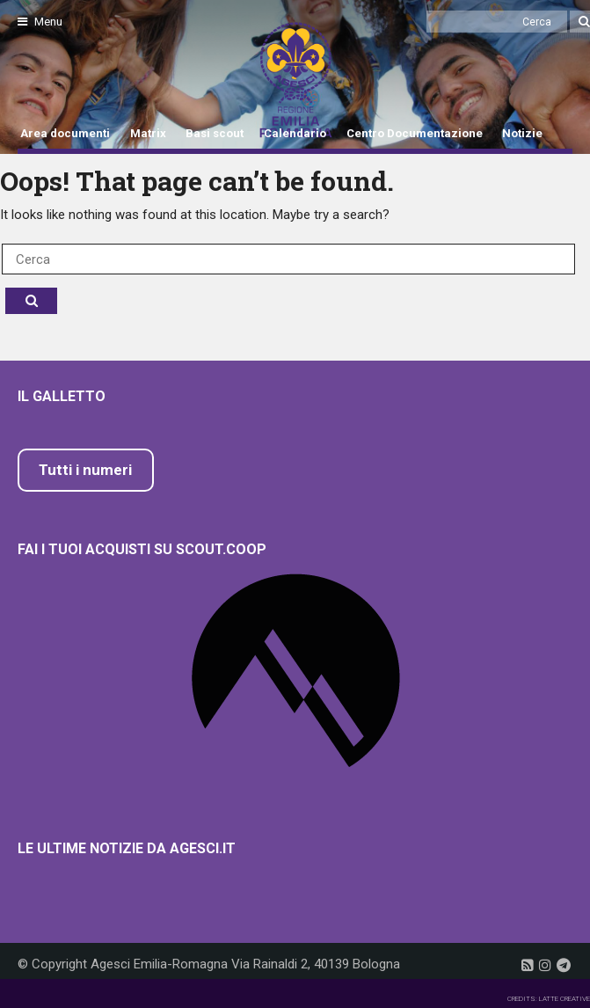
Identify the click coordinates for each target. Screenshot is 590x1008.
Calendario (295, 133)
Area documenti (65, 133)
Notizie (522, 133)
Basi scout (215, 133)
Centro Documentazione (414, 133)
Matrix (148, 133)
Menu (40, 21)
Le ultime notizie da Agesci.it (127, 848)
